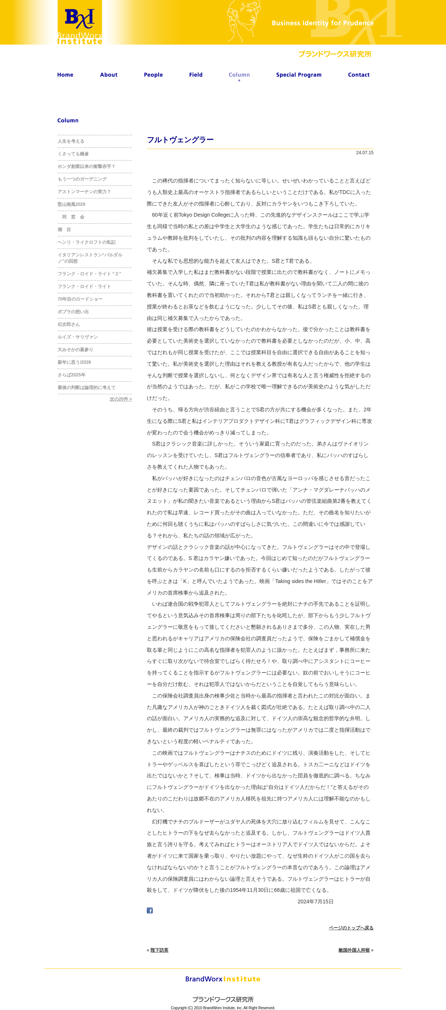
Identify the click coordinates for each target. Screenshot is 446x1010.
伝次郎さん (69, 324)
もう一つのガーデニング (82, 179)
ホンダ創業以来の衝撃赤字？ (87, 166)
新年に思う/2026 (74, 362)
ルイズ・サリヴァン (78, 337)
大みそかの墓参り (75, 349)
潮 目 (64, 229)
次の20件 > (121, 399)
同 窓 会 (71, 217)
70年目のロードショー (80, 299)
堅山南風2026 (71, 204)
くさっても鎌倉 (73, 153)
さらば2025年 (71, 375)
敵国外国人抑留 (354, 950)
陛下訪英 (159, 950)
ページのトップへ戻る (351, 927)
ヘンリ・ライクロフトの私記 (87, 242)
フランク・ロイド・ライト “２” (89, 273)
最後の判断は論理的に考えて (87, 387)
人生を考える (71, 141)
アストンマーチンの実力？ (84, 191)
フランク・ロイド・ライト (84, 286)
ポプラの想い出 (73, 311)
